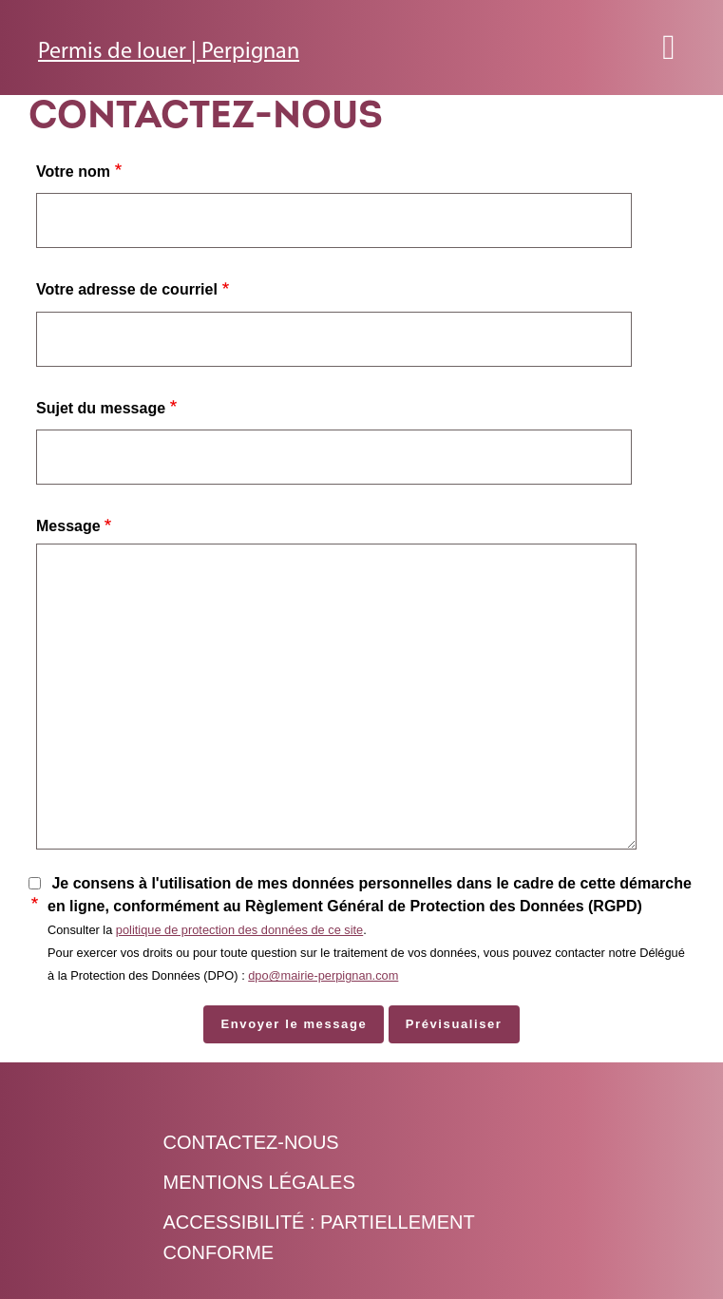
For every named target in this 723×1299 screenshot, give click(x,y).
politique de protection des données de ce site (239, 930)
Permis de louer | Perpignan (168, 52)
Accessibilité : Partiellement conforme (319, 1237)
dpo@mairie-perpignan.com (323, 975)
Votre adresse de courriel (127, 289)
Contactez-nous (251, 1142)
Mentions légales (259, 1182)
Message (68, 526)
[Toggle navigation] (668, 48)
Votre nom (73, 171)
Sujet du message (100, 408)
